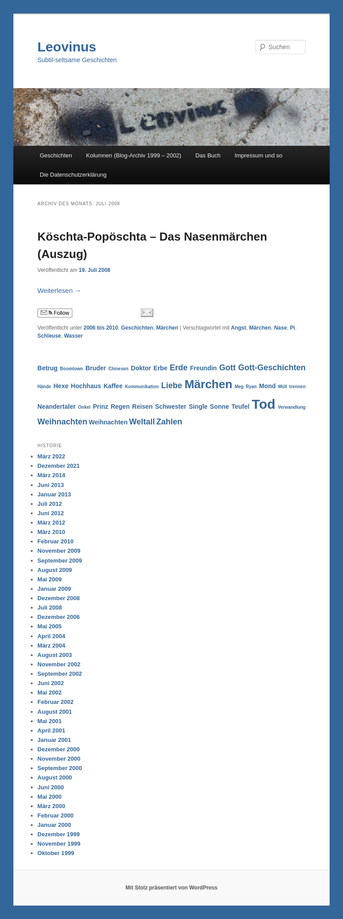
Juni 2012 (51, 513)
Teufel (240, 406)
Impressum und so (258, 155)
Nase (280, 328)
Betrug (48, 368)
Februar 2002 (56, 702)
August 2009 (55, 570)
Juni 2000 (51, 787)
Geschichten (56, 155)
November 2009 (59, 550)
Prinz (100, 406)
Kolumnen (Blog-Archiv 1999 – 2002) (133, 155)
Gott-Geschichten (271, 367)
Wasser (73, 336)
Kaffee (113, 386)
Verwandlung (291, 407)
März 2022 (51, 456)
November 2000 (59, 758)
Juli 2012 (50, 503)
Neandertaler (57, 406)
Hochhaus (86, 386)
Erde (179, 367)
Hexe (61, 386)
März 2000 (51, 806)
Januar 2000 (54, 825)
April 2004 (51, 636)
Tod (264, 404)
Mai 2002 (50, 692)
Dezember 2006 (59, 617)
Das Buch (207, 155)
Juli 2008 (50, 607)
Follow (55, 313)
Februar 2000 (56, 815)
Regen (120, 406)
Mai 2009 (50, 579)
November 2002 (59, 664)
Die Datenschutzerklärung (73, 174)
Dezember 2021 (59, 465)
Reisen (142, 406)
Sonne (219, 406)
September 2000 (60, 768)
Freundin (203, 368)
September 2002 (60, 673)
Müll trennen (291, 386)
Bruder (95, 368)
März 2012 (51, 522)
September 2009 (60, 560)
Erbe (160, 368)
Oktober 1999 (56, 853)
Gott (227, 367)
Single (198, 406)
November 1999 (59, 843)
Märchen (167, 328)
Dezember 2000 (59, 749)
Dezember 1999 (59, 834)
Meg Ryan (245, 386)
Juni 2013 (51, 485)
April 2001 (51, 730)
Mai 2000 (50, 796)
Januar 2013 (54, 494)
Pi (292, 328)
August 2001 (55, 711)
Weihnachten (63, 421)
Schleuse (49, 336)
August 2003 (55, 655)
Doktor (141, 368)
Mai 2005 (50, 626)
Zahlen (169, 421)
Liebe (171, 385)
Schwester (170, 406)
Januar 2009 (54, 588)
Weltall (142, 421)
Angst (238, 328)
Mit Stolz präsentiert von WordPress (171, 888)
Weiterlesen (59, 290)
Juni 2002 (51, 683)
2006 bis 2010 (101, 328)
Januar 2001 (54, 740)
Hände (44, 386)
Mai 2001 (50, 721)
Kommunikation (142, 386)
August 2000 (55, 777)
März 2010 (51, 532)
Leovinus (67, 46)
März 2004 (51, 645)
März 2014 (51, 475)
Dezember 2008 (59, 598)
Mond (267, 386)
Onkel (84, 407)
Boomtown (71, 368)
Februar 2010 (56, 541)
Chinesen (119, 368)
